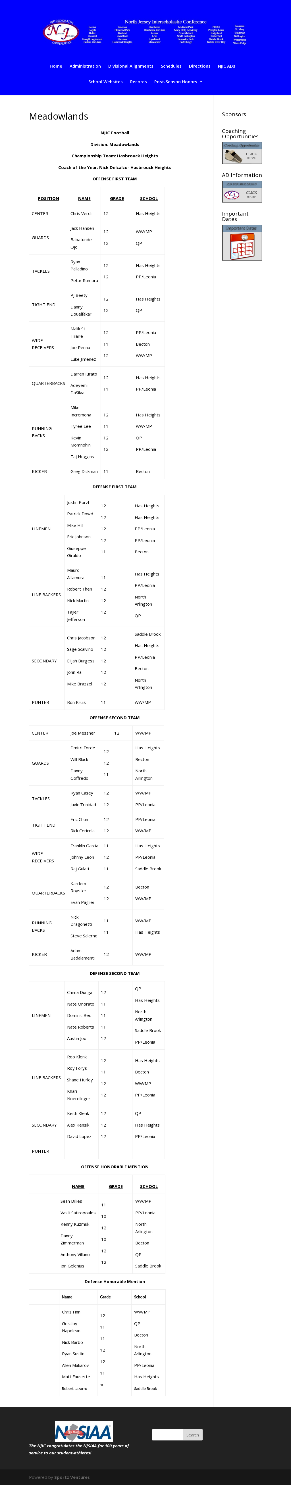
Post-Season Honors (175, 82)
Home (56, 66)
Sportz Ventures (72, 1477)
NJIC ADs (226, 66)
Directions (200, 66)
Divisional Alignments (130, 66)
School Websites (105, 82)
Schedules (171, 66)
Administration (85, 66)
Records (138, 82)
